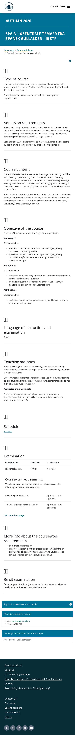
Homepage (9, 50)
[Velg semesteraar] (37, 639)
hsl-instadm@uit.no (21, 621)
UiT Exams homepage (14, 515)
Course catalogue (25, 50)
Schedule (8, 431)
